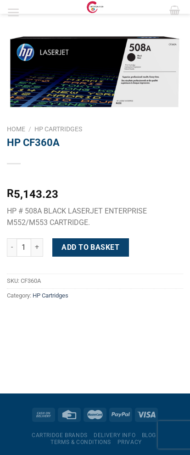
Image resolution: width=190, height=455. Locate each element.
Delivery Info (114, 435)
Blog (149, 435)
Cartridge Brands (60, 435)
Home (16, 129)
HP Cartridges (58, 129)
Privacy (129, 442)
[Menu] (13, 12)
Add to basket (90, 247)
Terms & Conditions (80, 442)
